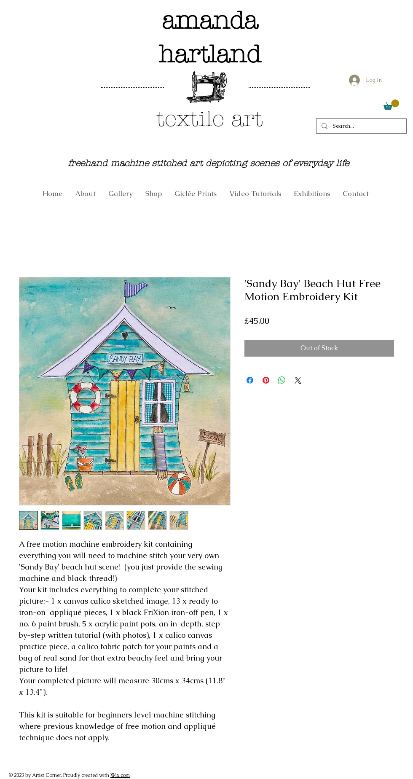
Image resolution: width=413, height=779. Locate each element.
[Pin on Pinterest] (266, 380)
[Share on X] (298, 380)
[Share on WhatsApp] (282, 380)
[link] (391, 104)
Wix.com (120, 775)
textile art (209, 119)
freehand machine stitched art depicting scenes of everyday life (208, 163)
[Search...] (361, 126)
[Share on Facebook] (250, 380)
